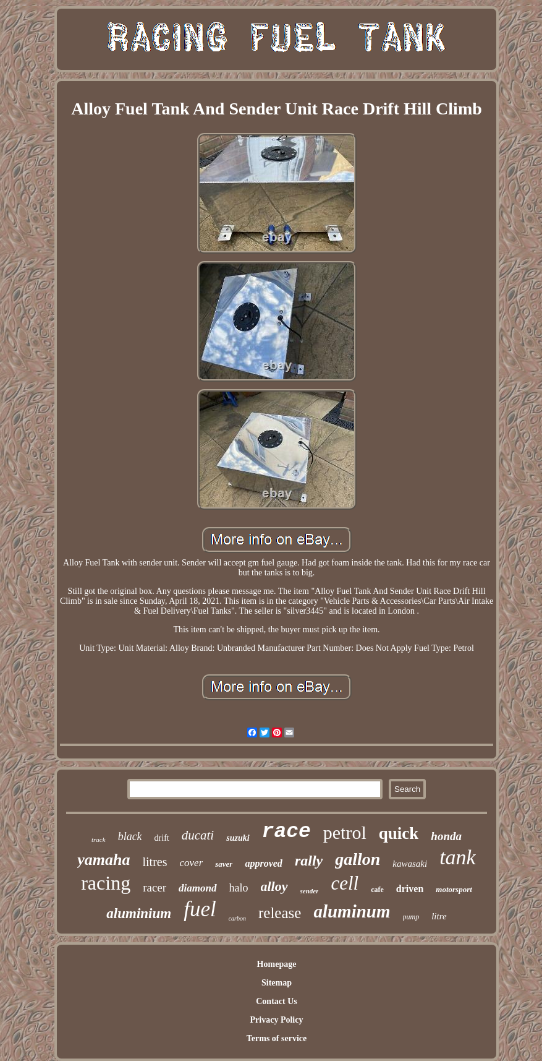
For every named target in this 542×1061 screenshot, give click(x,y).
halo (238, 888)
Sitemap (276, 982)
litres (155, 862)
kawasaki (409, 864)
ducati (198, 835)
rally (309, 861)
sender (309, 891)
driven (409, 888)
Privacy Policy (276, 1019)
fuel (200, 909)
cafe (377, 889)
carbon (237, 918)
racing (105, 883)
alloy (274, 886)
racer (154, 887)
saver (223, 864)
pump (411, 917)
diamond (197, 888)
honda (446, 836)
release (279, 912)
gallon (357, 859)
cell (344, 883)
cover (191, 863)
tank (457, 857)
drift (162, 838)
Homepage (277, 964)
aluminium (138, 913)
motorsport (454, 889)
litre (438, 916)
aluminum (351, 911)
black (130, 836)
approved (263, 863)
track (98, 839)
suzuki (237, 838)
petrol (344, 832)
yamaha (103, 860)
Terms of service (277, 1038)
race (286, 831)
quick (399, 833)
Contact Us (276, 1001)
